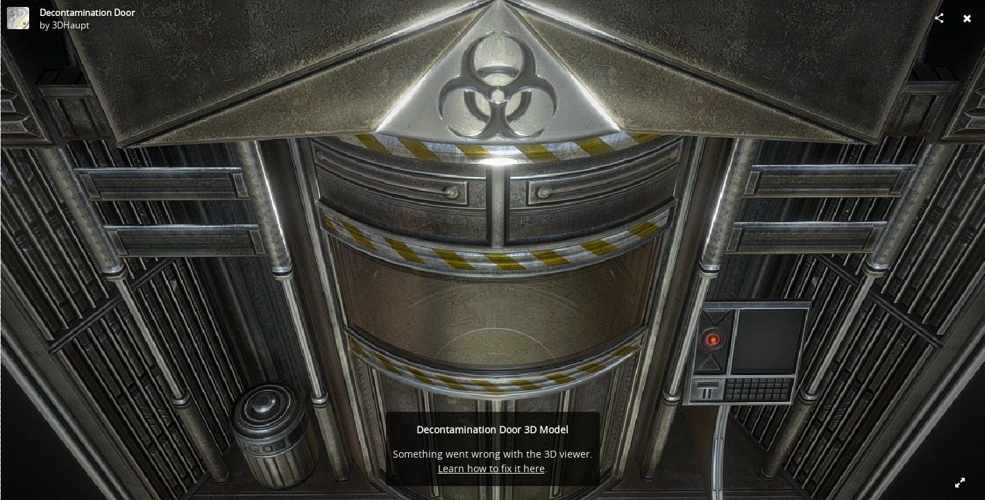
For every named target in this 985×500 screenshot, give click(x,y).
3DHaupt (71, 25)
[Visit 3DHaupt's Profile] (18, 18)
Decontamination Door (87, 12)
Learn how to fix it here (491, 468)
